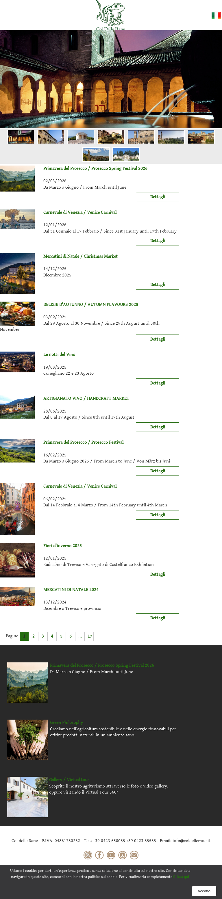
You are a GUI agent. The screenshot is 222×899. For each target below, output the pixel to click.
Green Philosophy (66, 722)
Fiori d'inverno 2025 (41, 546)
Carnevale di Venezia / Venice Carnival (58, 212)
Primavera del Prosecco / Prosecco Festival (61, 442)
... (80, 636)
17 (90, 636)
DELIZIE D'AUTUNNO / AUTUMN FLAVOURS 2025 (69, 305)
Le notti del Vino (37, 355)
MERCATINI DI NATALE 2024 (49, 590)
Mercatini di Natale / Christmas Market (59, 256)
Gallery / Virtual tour (69, 780)
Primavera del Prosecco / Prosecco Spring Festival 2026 (73, 169)
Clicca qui (181, 876)
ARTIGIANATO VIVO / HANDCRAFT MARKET (64, 398)
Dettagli (157, 197)
